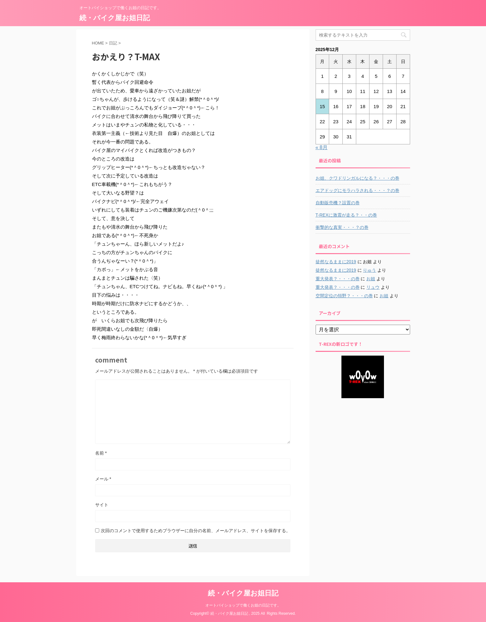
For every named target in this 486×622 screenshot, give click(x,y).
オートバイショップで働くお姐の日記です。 (243, 605)
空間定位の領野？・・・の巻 (344, 295)
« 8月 (322, 147)
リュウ (373, 287)
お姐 (370, 278)
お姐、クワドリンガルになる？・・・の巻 (357, 178)
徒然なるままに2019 (336, 261)
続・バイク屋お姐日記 (114, 18)
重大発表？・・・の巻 (338, 278)
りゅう (369, 270)
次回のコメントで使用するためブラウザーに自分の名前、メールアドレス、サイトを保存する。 (195, 530)
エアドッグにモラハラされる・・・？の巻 (357, 190)
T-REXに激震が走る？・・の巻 (346, 215)
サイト (101, 504)
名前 (101, 453)
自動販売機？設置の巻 (338, 202)
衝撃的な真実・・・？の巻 (342, 227)
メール (103, 478)
